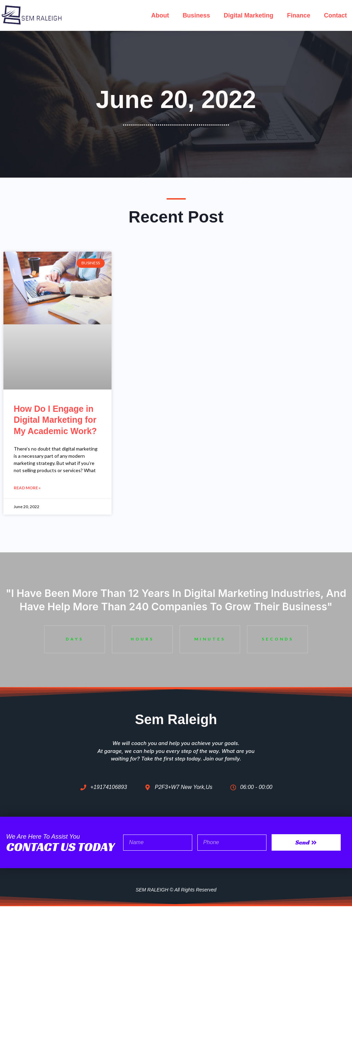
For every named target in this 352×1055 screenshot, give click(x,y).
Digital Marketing (248, 15)
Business (196, 15)
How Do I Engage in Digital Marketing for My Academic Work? (55, 420)
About (160, 15)
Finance (298, 15)
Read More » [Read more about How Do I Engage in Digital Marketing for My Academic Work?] (27, 488)
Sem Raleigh (176, 719)
